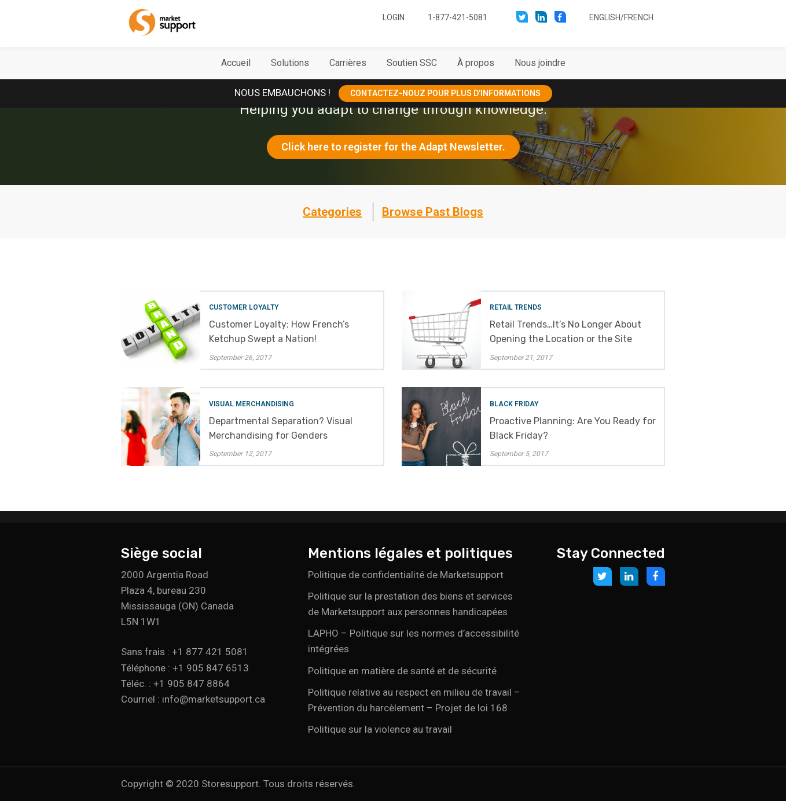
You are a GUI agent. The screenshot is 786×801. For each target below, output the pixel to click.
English (604, 17)
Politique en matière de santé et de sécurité (402, 671)
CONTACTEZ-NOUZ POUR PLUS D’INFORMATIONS (445, 93)
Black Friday (514, 404)
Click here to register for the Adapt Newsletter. (393, 147)
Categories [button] (332, 212)
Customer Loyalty (243, 307)
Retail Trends (516, 307)
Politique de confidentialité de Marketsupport (406, 574)
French (638, 17)
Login (394, 17)
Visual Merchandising (251, 404)
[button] (290, 63)
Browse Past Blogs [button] (432, 212)
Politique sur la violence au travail (380, 729)
